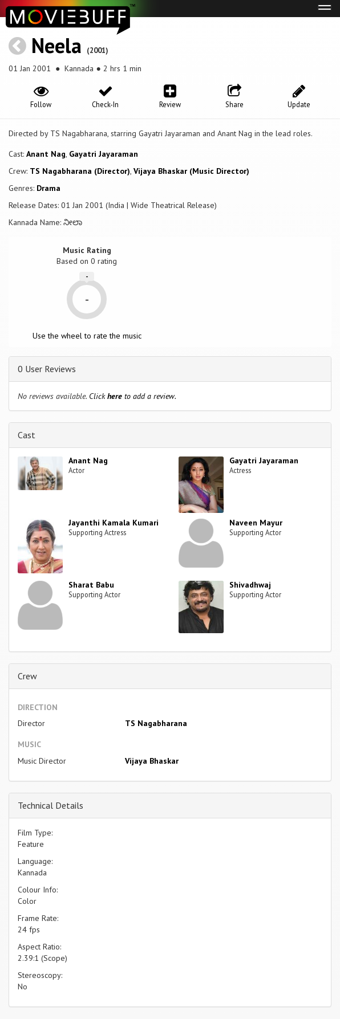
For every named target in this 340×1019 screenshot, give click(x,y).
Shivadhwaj (250, 585)
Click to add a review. (132, 396)
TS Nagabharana (156, 723)
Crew (27, 676)
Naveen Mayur (255, 522)
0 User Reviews (47, 368)
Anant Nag (46, 154)
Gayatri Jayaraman (103, 154)
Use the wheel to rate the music (87, 336)
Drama (48, 188)
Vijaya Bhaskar (152, 761)
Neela (56, 45)
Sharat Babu (91, 585)
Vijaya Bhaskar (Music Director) (191, 171)
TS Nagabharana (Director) (80, 171)
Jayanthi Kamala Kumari (113, 522)
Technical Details (50, 805)
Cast (26, 435)
